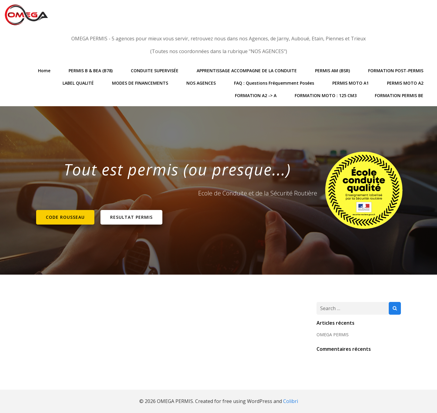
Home (44, 70)
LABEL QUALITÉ (78, 83)
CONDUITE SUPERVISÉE (154, 70)
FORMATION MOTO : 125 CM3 (326, 95)
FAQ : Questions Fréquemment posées (274, 83)
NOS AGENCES (201, 83)
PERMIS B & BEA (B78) (91, 70)
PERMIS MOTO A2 (405, 83)
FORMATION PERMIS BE (399, 95)
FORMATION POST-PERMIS (395, 70)
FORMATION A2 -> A (255, 95)
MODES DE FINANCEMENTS (140, 83)
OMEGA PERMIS (333, 334)
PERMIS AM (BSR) (332, 70)
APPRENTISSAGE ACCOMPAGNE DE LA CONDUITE (247, 70)
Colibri (290, 401)
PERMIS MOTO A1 (350, 83)
